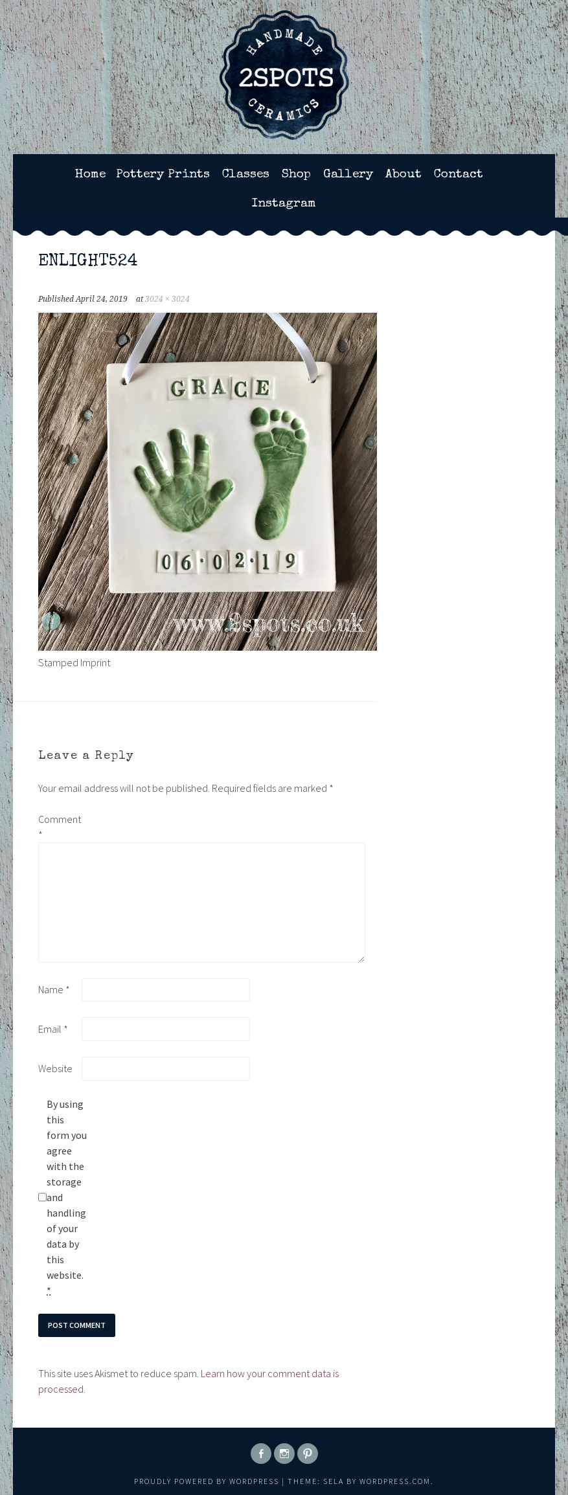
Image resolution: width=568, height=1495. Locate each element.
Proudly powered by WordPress (206, 1481)
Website (55, 1068)
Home (90, 174)
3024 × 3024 (167, 299)
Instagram (284, 203)
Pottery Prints (163, 174)
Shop (296, 174)
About (403, 174)
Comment (59, 827)
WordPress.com (395, 1481)
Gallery (348, 174)
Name (54, 989)
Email (53, 1028)
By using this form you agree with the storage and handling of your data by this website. (67, 1197)
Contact (458, 174)
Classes (245, 174)
